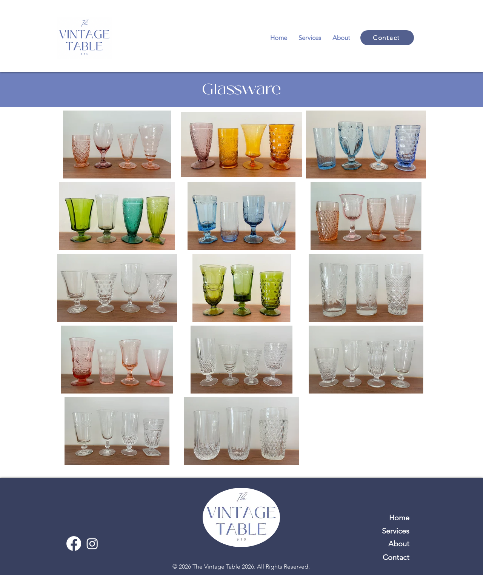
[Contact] (387, 37)
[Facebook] (73, 543)
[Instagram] (92, 543)
